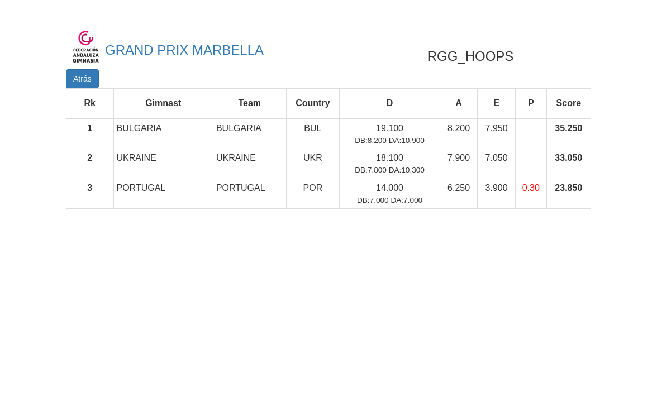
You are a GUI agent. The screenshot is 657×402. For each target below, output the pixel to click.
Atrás (82, 78)
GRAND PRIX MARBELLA (184, 50)
